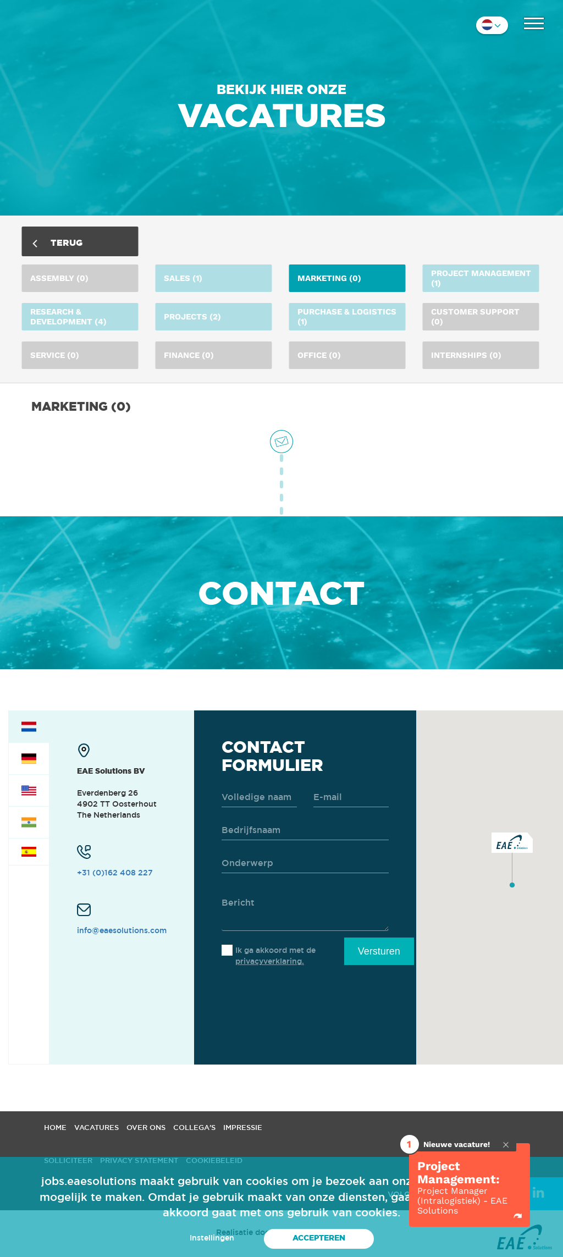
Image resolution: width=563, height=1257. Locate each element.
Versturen (379, 951)
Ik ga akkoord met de (275, 956)
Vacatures (96, 1127)
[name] (259, 797)
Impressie (242, 1127)
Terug (57, 242)
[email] (351, 797)
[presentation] (305, 1001)
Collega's (194, 1127)
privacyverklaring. (269, 961)
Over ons (145, 1127)
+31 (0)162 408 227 (115, 872)
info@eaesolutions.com (122, 930)
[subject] (305, 863)
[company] (305, 830)
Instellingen (212, 1237)
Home (55, 1127)
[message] (305, 909)
